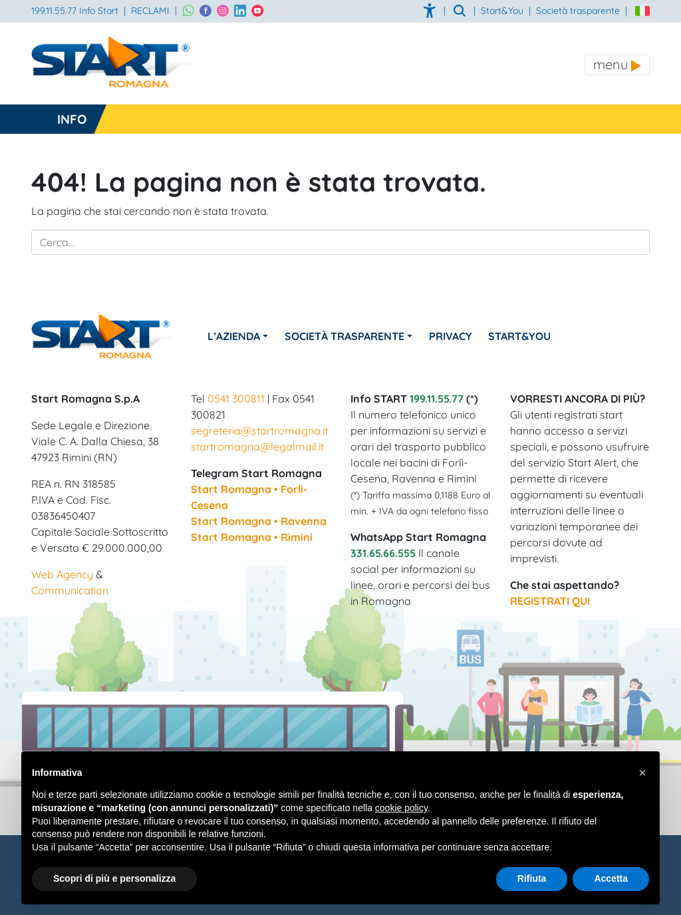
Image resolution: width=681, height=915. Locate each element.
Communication (69, 590)
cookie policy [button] (401, 808)
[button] (642, 772)
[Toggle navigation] (617, 65)
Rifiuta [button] (532, 878)
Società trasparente (578, 11)
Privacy (450, 336)
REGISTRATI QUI (550, 601)
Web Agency (62, 574)
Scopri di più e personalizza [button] (114, 878)
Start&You (520, 336)
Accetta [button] (611, 878)
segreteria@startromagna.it (259, 430)
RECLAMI (150, 11)
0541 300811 (236, 398)
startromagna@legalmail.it (257, 446)
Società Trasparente (344, 336)
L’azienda (233, 336)
